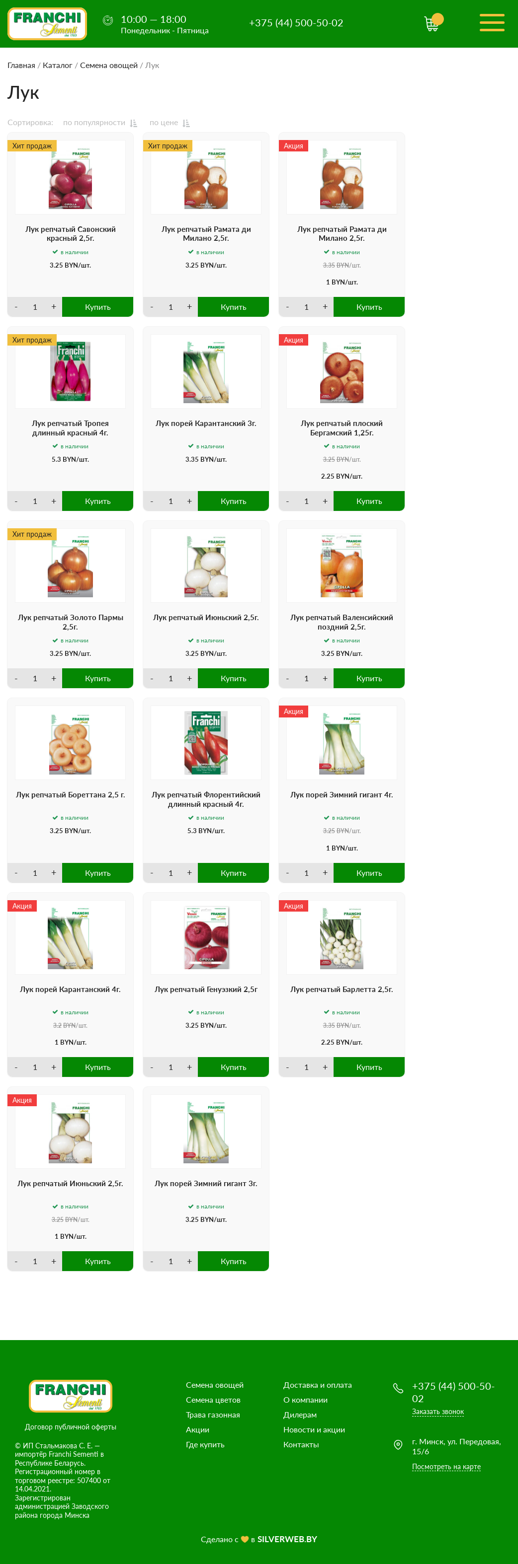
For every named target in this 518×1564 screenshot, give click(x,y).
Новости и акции (314, 1429)
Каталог (58, 65)
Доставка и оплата (317, 1384)
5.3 (56, 459)
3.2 (57, 1025)
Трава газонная (213, 1414)
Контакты (301, 1444)
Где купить (205, 1444)
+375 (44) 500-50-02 (296, 22)
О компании (305, 1399)
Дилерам (300, 1414)
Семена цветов (213, 1399)
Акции (197, 1429)
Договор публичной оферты (70, 1426)
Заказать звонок (438, 1411)
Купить (98, 306)
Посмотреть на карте (446, 1466)
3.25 (56, 265)
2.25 (328, 476)
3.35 (329, 265)
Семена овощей (109, 65)
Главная (21, 65)
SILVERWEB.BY (287, 1539)
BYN (71, 265)
